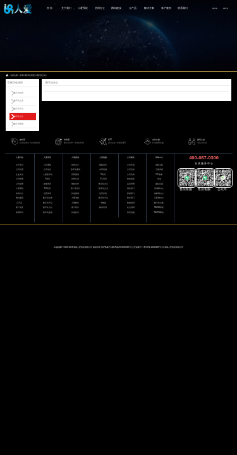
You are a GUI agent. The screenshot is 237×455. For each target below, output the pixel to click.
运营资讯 (47, 194)
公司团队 (131, 157)
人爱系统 (83, 8)
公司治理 (19, 170)
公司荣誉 (19, 184)
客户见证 (19, 208)
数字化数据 (18, 124)
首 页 (49, 8)
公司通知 (47, 165)
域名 (159, 179)
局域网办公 (159, 189)
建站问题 (159, 184)
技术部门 (131, 198)
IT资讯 (47, 179)
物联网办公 (159, 194)
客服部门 (131, 194)
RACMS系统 (159, 208)
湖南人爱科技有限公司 (82, 247)
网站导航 (214, 8)
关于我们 (66, 8)
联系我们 (183, 8)
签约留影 (131, 179)
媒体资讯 (47, 184)
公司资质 (19, 179)
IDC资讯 (47, 189)
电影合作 (75, 184)
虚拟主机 (159, 165)
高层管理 (131, 184)
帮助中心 (159, 157)
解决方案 (149, 8)
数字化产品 (18, 108)
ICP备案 (158, 175)
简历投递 (131, 213)
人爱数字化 (47, 175)
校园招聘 (131, 203)
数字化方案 (159, 203)
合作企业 (75, 179)
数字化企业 (18, 100)
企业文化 (19, 175)
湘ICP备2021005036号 (121, 247)
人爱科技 (19, 157)
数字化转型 (30, 75)
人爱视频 (103, 157)
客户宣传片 (75, 189)
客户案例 (166, 8)
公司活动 (131, 170)
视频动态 (103, 165)
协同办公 (100, 8)
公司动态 (47, 170)
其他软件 (75, 213)
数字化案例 (75, 170)
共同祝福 (103, 170)
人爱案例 (75, 157)
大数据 (103, 203)
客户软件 (75, 208)
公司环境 (131, 165)
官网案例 (75, 175)
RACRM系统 (159, 213)
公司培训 (131, 175)
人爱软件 (75, 203)
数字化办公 (42, 75)
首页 (21, 75)
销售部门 (131, 189)
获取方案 (225, 8)
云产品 (133, 8)
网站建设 (116, 8)
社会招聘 (131, 208)
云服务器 (159, 170)
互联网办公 (159, 198)
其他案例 (75, 194)
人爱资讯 (47, 157)
